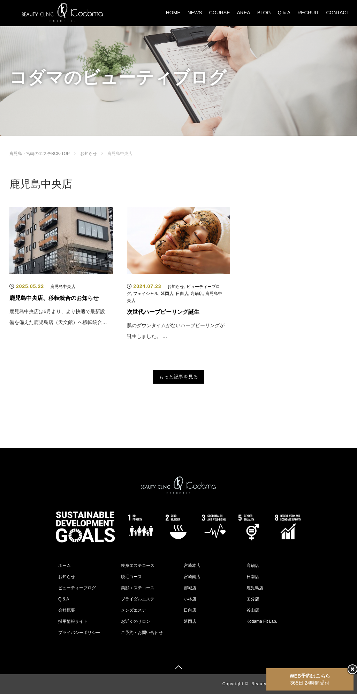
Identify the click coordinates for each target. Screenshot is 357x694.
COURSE (219, 12)
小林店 (190, 599)
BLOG (264, 12)
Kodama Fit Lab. (261, 621)
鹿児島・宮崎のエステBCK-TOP (39, 153)
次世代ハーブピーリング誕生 (163, 312)
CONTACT (337, 12)
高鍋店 (196, 293)
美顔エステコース (137, 587)
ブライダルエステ (137, 599)
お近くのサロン (135, 621)
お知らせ (88, 153)
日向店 (182, 293)
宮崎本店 (192, 565)
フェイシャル (145, 293)
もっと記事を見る (178, 376)
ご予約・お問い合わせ (142, 632)
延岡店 (167, 293)
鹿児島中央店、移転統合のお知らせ (54, 298)
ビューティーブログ (77, 587)
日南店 (252, 576)
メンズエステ (133, 610)
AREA (243, 12)
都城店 (190, 587)
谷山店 (252, 610)
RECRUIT (308, 12)
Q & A (284, 12)
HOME (173, 12)
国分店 (252, 599)
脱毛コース (131, 576)
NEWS (195, 12)
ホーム (64, 565)
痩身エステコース (137, 565)
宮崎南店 (192, 576)
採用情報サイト (73, 621)
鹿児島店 (254, 587)
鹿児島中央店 (62, 286)
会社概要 (66, 610)
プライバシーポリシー (79, 632)
